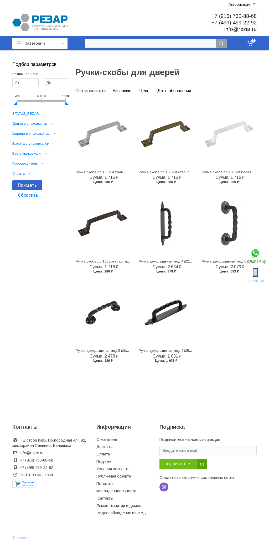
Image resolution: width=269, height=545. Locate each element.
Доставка (104, 446)
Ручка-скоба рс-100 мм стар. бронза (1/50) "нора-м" (182, 172)
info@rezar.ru (240, 29)
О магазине (106, 439)
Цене (145, 90)
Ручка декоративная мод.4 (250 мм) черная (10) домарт (185, 351)
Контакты (104, 498)
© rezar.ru (21, 538)
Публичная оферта (113, 476)
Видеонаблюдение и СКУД (121, 513)
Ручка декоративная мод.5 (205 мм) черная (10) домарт (122, 351)
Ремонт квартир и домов (118, 505)
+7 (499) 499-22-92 (234, 22)
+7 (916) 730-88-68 (234, 16)
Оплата (103, 454)
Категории (40, 43)
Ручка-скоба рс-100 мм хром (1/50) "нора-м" (112, 172)
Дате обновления (174, 90)
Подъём (103, 461)
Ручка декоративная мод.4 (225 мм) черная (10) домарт (185, 261)
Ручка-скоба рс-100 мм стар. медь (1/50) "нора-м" (117, 261)
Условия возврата (113, 469)
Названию (122, 90)
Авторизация (242, 4)
